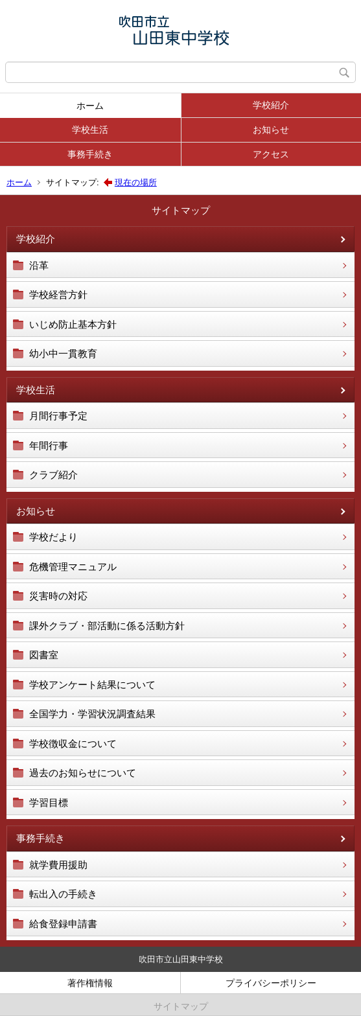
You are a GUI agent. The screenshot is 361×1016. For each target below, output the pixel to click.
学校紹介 (271, 105)
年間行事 (48, 445)
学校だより (53, 536)
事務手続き (90, 154)
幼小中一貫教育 (63, 353)
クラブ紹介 (53, 474)
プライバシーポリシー (271, 983)
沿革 (39, 265)
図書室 (43, 654)
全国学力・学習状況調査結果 (92, 713)
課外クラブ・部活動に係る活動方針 (107, 625)
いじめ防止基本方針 (73, 324)
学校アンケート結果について (92, 684)
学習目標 (48, 802)
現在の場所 (136, 182)
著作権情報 (90, 983)
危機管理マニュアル (73, 566)
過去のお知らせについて (82, 772)
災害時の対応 (58, 595)
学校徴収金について (73, 743)
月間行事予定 (58, 415)
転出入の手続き (63, 893)
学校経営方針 (58, 294)
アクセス (271, 154)
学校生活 (90, 129)
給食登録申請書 (63, 923)
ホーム (90, 105)
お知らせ (271, 129)
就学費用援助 (58, 864)
